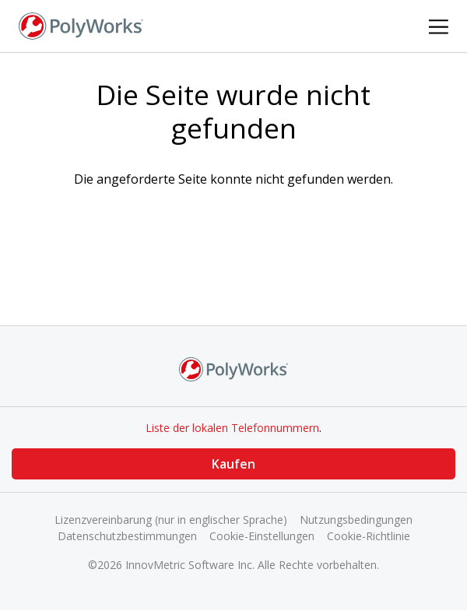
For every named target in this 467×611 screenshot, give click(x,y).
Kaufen (233, 463)
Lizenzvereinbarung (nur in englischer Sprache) (170, 519)
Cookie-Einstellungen (261, 535)
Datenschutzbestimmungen (127, 535)
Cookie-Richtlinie (368, 535)
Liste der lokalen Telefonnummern (232, 427)
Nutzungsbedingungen (356, 519)
